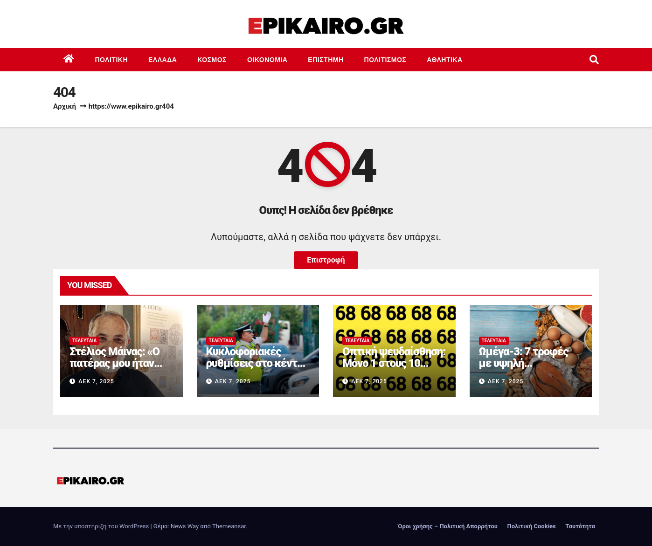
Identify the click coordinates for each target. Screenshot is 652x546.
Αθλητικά (444, 59)
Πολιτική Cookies (531, 526)
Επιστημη (325, 59)
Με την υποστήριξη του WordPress (101, 526)
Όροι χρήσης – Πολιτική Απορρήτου (448, 526)
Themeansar (229, 526)
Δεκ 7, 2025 (96, 381)
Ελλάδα (162, 59)
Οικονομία (267, 59)
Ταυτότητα (580, 526)
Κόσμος (212, 59)
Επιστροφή (326, 260)
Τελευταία (84, 340)
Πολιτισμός (385, 59)
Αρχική (64, 106)
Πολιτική (111, 59)
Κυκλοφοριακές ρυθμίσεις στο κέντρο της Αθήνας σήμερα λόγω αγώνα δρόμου (257, 369)
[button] (594, 59)
